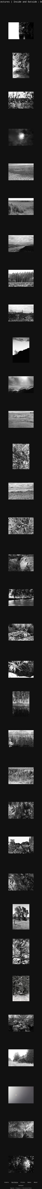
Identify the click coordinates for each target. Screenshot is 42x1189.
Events (6, 1182)
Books (29, 1182)
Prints (23, 1182)
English (12, 1188)
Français (18, 1188)
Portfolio (15, 1182)
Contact (21, 1185)
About (36, 1182)
